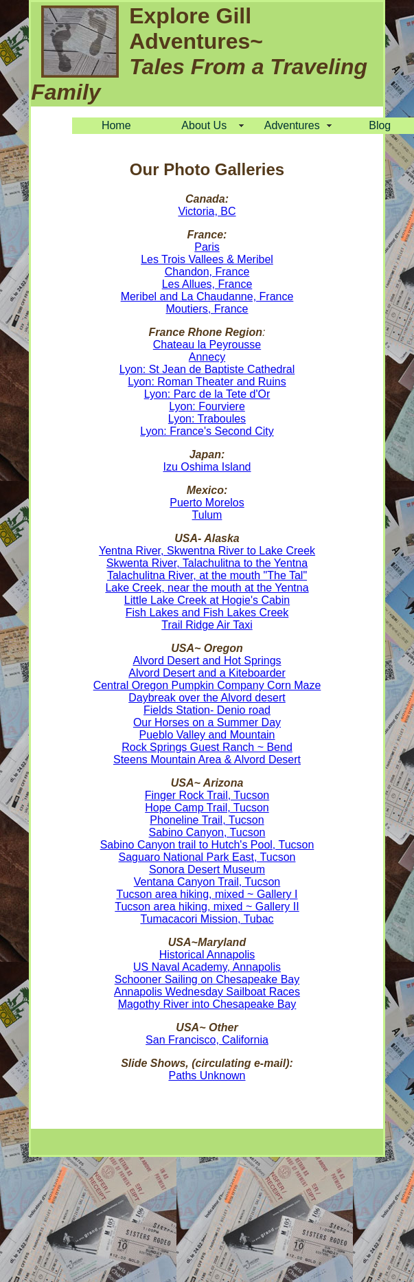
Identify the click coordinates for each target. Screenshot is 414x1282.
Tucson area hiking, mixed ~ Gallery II (207, 906)
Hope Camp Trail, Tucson (207, 807)
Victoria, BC (206, 211)
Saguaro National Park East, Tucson (207, 857)
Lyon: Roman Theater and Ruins (207, 381)
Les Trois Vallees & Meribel (207, 259)
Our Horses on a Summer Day (207, 722)
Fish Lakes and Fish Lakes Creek (207, 612)
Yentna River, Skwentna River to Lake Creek (207, 550)
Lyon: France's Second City (207, 431)
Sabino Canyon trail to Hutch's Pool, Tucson (207, 845)
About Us (204, 125)
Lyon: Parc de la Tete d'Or (207, 394)
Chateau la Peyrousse (207, 344)
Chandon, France (207, 272)
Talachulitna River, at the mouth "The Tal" (207, 575)
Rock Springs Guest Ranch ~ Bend (207, 747)
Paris (206, 247)
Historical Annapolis (207, 954)
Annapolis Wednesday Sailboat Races (207, 992)
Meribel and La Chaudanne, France (207, 296)
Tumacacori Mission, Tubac (206, 919)
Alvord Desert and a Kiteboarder (207, 673)
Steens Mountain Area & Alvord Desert (207, 759)
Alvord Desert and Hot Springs (207, 660)
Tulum (207, 515)
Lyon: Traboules (207, 419)
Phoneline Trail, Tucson (207, 820)
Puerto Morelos (207, 502)
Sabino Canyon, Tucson (207, 832)
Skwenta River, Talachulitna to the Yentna (207, 563)
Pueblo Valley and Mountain (207, 735)
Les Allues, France (207, 284)
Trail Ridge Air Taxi (207, 625)
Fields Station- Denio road (207, 710)
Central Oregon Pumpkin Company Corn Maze (207, 685)
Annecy (207, 357)
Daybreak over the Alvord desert (207, 698)
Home (116, 125)
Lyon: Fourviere (207, 406)
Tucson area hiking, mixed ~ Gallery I (207, 894)
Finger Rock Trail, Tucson (207, 795)
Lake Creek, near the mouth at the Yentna (206, 588)
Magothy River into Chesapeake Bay (207, 1004)
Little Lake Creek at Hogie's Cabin (207, 600)
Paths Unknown (206, 1075)
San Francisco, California (207, 1040)
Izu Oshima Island (207, 467)
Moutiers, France (206, 309)
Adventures (292, 125)
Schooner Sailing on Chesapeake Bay (207, 979)
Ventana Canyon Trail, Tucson (207, 882)
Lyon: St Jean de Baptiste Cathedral (207, 369)
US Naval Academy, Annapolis (207, 967)
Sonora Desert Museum (207, 869)
